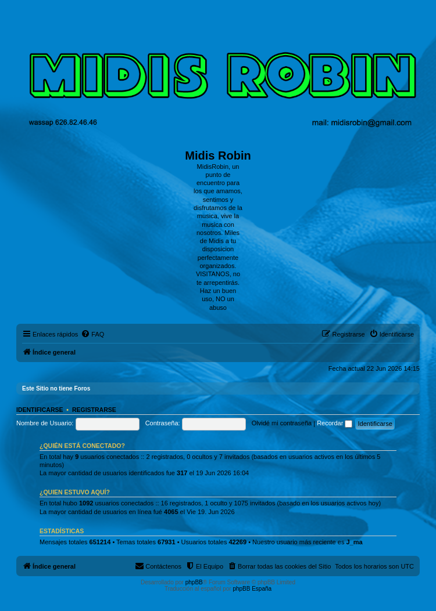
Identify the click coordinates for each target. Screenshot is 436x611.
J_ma (354, 541)
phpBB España (252, 588)
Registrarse (94, 409)
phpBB (194, 582)
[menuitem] (92, 334)
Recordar (334, 423)
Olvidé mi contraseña (282, 423)
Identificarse (39, 409)
